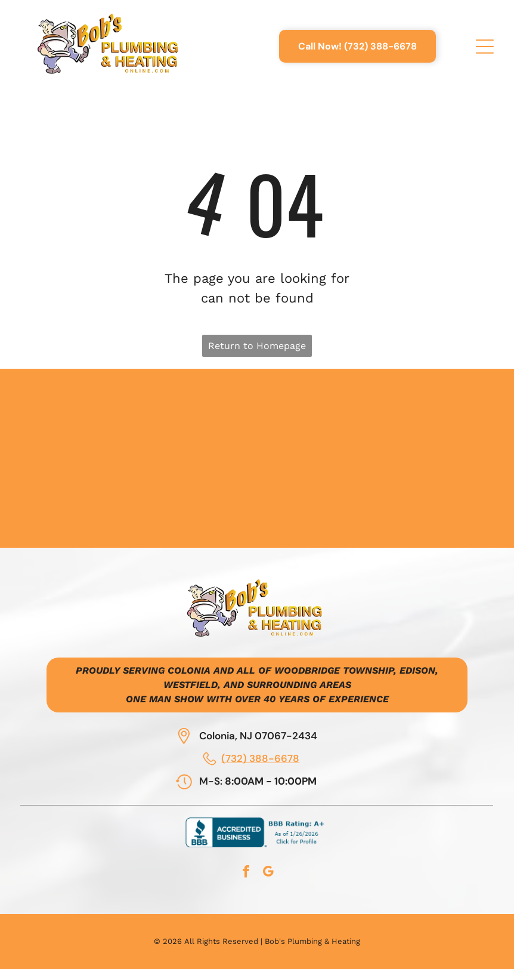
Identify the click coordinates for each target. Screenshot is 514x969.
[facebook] (246, 873)
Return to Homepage (257, 345)
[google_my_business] (268, 873)
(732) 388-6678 (260, 758)
